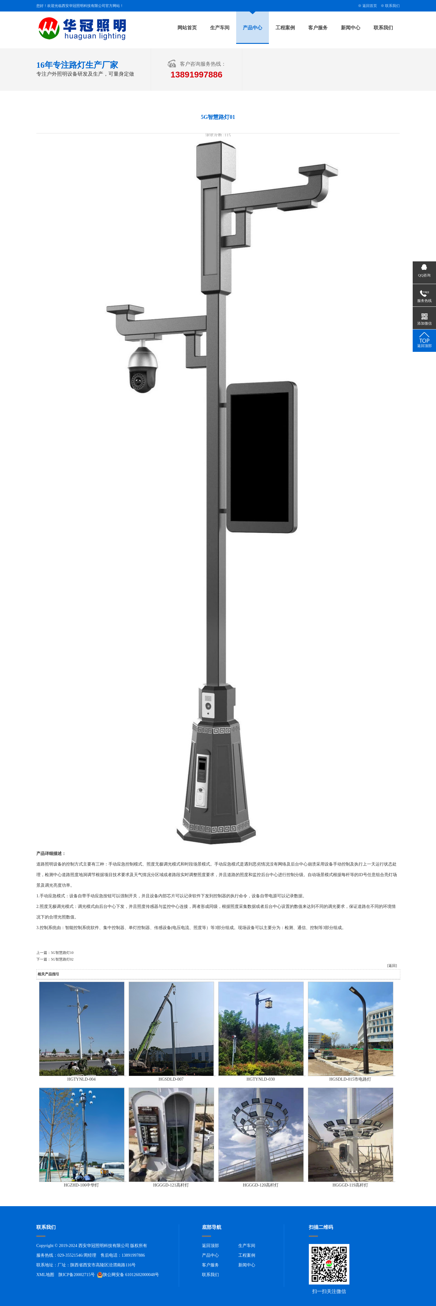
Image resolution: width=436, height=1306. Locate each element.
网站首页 (187, 27)
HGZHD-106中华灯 (81, 1185)
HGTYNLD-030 (260, 1079)
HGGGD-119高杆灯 (350, 1185)
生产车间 (220, 27)
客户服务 (318, 27)
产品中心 (252, 27)
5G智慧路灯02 (62, 959)
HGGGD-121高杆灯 (171, 1185)
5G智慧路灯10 (62, 953)
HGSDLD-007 (171, 1079)
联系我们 (392, 6)
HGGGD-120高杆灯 (261, 1185)
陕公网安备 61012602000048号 (128, 1275)
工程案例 (285, 27)
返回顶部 (210, 1245)
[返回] (392, 966)
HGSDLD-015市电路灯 (350, 1079)
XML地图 (45, 1274)
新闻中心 (350, 27)
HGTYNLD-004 (81, 1079)
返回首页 (369, 6)
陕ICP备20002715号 (76, 1274)
